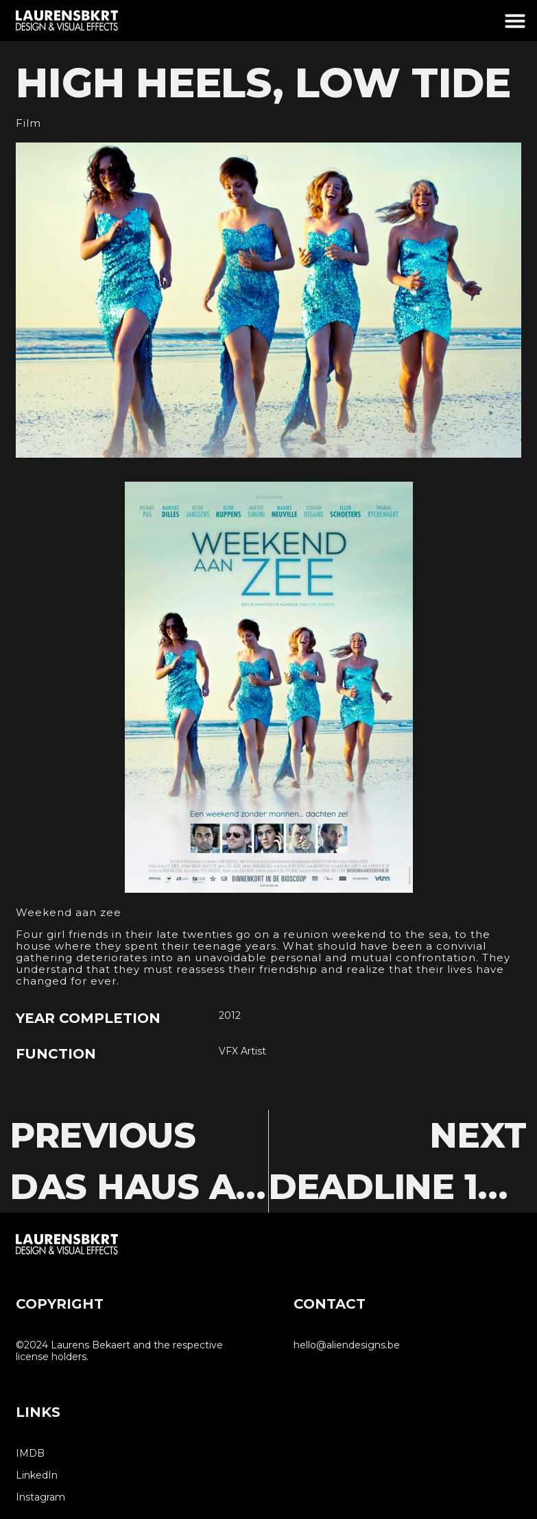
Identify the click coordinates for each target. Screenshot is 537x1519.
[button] (515, 20)
